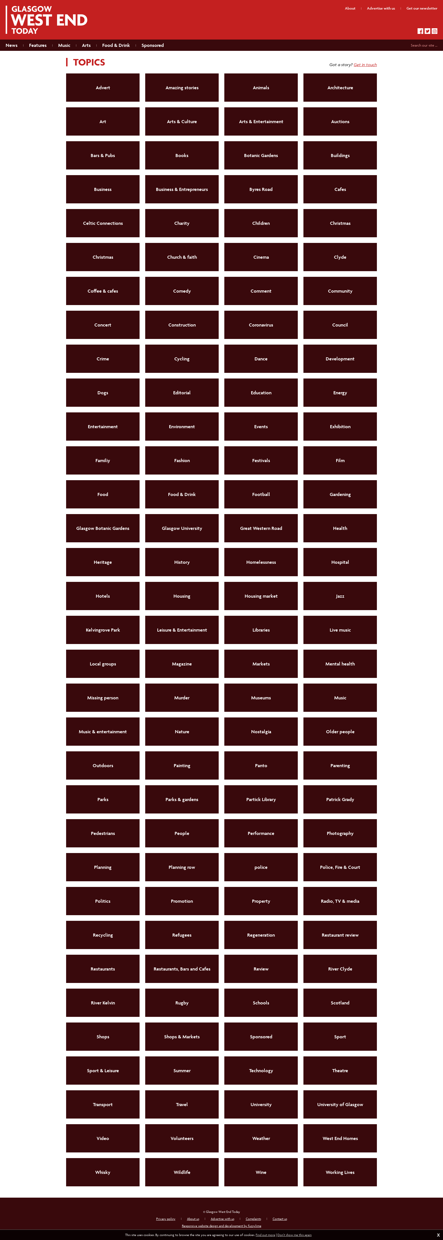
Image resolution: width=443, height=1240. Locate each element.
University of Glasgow (340, 1104)
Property (261, 901)
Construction (182, 325)
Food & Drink (182, 494)
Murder (182, 698)
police (261, 867)
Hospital (340, 562)
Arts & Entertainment (261, 121)
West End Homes (340, 1138)
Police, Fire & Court (340, 867)
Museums (261, 698)
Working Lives (340, 1172)
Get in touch (365, 64)
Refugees (182, 935)
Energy (340, 392)
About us (193, 1219)
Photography (340, 833)
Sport (340, 1036)
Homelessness (261, 562)
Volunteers (182, 1138)
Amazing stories (182, 87)
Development (340, 359)
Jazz (340, 596)
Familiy (102, 460)
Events (261, 426)
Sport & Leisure (103, 1070)
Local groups (103, 664)
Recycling (103, 935)
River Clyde (340, 969)
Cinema (261, 257)
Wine (261, 1172)
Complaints (253, 1219)
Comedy (182, 291)
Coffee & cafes (103, 291)
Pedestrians (103, 833)
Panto (261, 765)
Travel (182, 1104)
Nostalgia (261, 731)
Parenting (340, 765)
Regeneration (261, 935)
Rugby (182, 1003)
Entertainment (103, 426)
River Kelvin (103, 1003)
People (182, 833)
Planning (103, 867)
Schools (261, 1003)
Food (102, 494)
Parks (102, 799)
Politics (102, 901)
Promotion (182, 901)
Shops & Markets (182, 1036)
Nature (182, 731)
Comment (261, 291)
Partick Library (261, 799)
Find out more (265, 1235)
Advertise (381, 8)
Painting (182, 765)
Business (103, 189)
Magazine (182, 664)
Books (181, 155)
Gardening (340, 494)
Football (261, 494)
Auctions (340, 121)
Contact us (280, 1219)
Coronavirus (261, 325)
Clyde (340, 257)
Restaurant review (340, 935)
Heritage (103, 562)
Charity (182, 223)
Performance (261, 833)
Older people (340, 731)
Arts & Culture (182, 121)
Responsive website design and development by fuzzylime (221, 1226)
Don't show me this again (294, 1235)
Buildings (340, 155)
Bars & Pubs (103, 155)
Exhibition (340, 426)
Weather (261, 1138)
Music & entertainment (103, 731)
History (182, 562)
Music (340, 698)
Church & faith (182, 257)
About (350, 8)
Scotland (340, 1003)
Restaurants (103, 969)
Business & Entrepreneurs (182, 189)
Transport (103, 1104)
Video (103, 1138)
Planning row (182, 867)
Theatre (340, 1070)
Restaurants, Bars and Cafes (182, 969)
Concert (102, 325)
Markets (261, 664)
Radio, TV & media (340, 901)
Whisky (102, 1172)
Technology (261, 1070)
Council (340, 325)
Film (340, 460)
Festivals (261, 460)
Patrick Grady (340, 799)
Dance (261, 359)
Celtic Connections (103, 223)
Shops (103, 1036)
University (261, 1104)
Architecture (340, 87)
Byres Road (261, 189)
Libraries (261, 630)
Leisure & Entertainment (182, 630)
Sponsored (261, 1036)
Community (340, 291)
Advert (103, 87)
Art (102, 121)
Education (261, 392)
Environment (182, 426)
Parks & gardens (182, 799)
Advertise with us (222, 1219)
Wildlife (182, 1172)
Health (340, 528)
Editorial (182, 392)
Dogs (102, 392)
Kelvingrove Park (103, 630)
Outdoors (103, 765)
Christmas (340, 223)
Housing (181, 596)
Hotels (103, 596)
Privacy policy (165, 1219)
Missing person (102, 698)
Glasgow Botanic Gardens (102, 528)
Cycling (182, 359)
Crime (103, 359)
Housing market (261, 596)
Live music (340, 630)
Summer (182, 1070)
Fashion (182, 460)
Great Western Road (261, 528)
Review (261, 969)
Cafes (340, 189)
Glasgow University (182, 528)
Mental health (340, 664)
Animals (261, 87)
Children (261, 223)
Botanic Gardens (261, 155)
